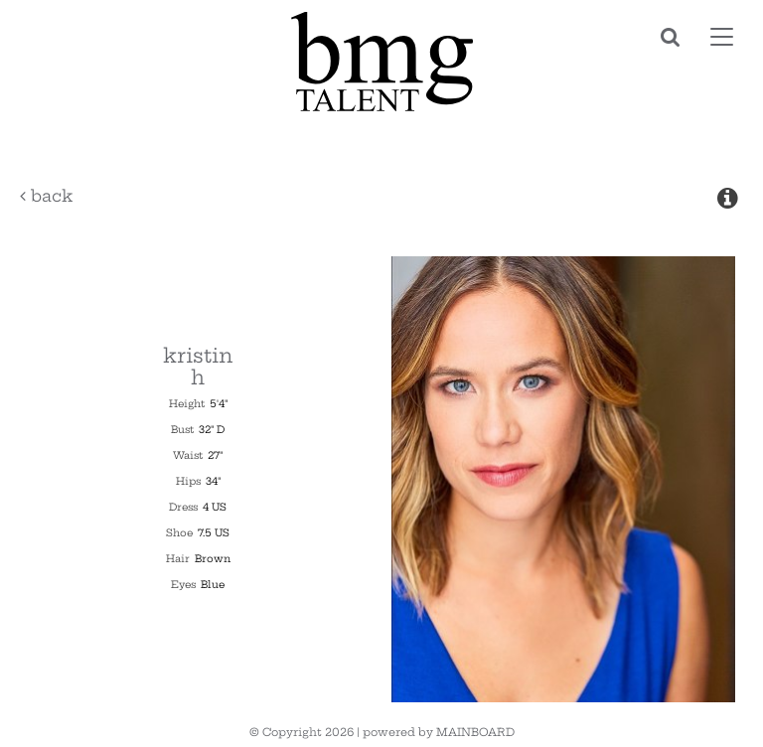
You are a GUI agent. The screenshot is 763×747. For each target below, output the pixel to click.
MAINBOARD (475, 732)
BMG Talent (381, 61)
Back (46, 196)
